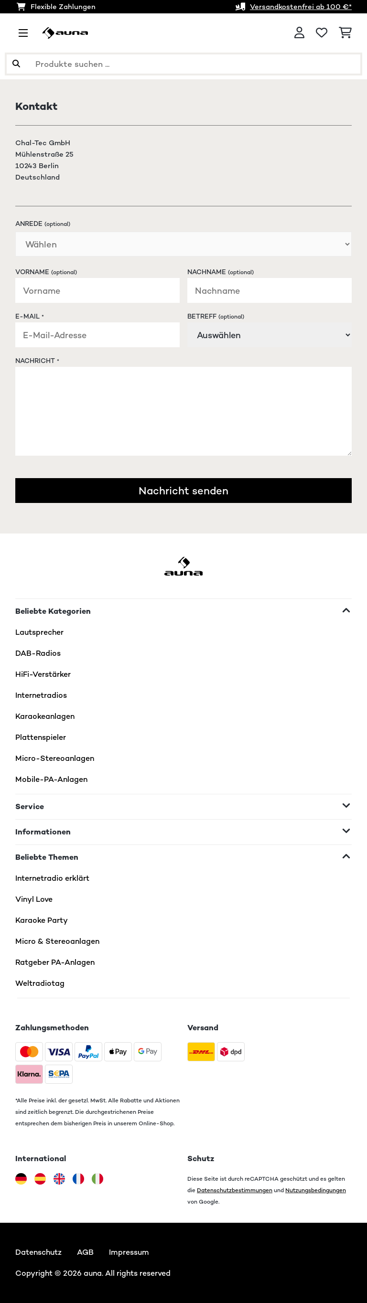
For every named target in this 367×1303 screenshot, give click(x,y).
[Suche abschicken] (16, 64)
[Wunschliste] (321, 33)
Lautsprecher (39, 632)
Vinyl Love (34, 899)
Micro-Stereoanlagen (54, 758)
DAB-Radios (38, 653)
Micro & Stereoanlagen (57, 941)
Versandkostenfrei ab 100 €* (301, 6)
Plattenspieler (40, 737)
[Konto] (299, 33)
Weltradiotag (40, 983)
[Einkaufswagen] (345, 33)
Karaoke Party (41, 920)
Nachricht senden (183, 490)
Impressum (129, 1252)
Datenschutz (38, 1252)
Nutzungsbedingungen (315, 1190)
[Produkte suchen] (183, 64)
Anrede (42, 223)
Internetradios (41, 695)
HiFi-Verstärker (43, 674)
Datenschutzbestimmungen (234, 1190)
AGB (85, 1252)
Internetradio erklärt (52, 878)
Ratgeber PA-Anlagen (55, 962)
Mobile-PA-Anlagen (51, 779)
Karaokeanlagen (45, 716)
